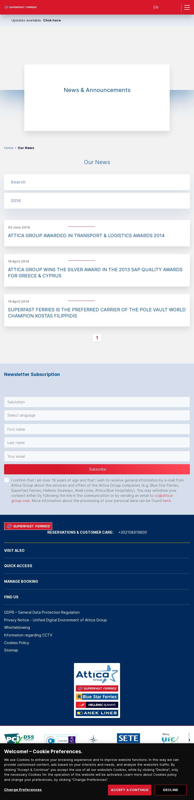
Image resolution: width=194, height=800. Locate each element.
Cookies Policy (16, 643)
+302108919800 (132, 532)
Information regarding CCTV (28, 635)
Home (8, 148)
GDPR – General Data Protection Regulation (42, 612)
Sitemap (11, 650)
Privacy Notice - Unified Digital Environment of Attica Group (55, 620)
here (167, 500)
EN (156, 7)
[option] (97, 58)
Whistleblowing (17, 627)
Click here (52, 20)
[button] (97, 200)
